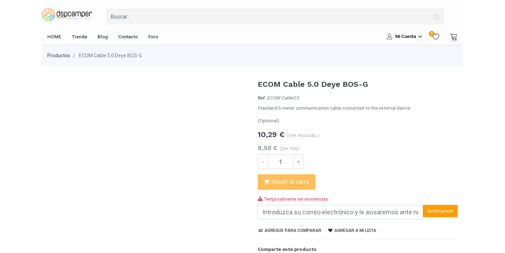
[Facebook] (263, 234)
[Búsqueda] (436, 16)
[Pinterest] (299, 234)
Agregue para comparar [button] (289, 203)
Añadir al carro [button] (286, 181)
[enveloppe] (310, 234)
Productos (58, 55)
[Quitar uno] (262, 162)
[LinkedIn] (287, 234)
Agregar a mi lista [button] (352, 203)
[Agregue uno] (298, 162)
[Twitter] (275, 234)
